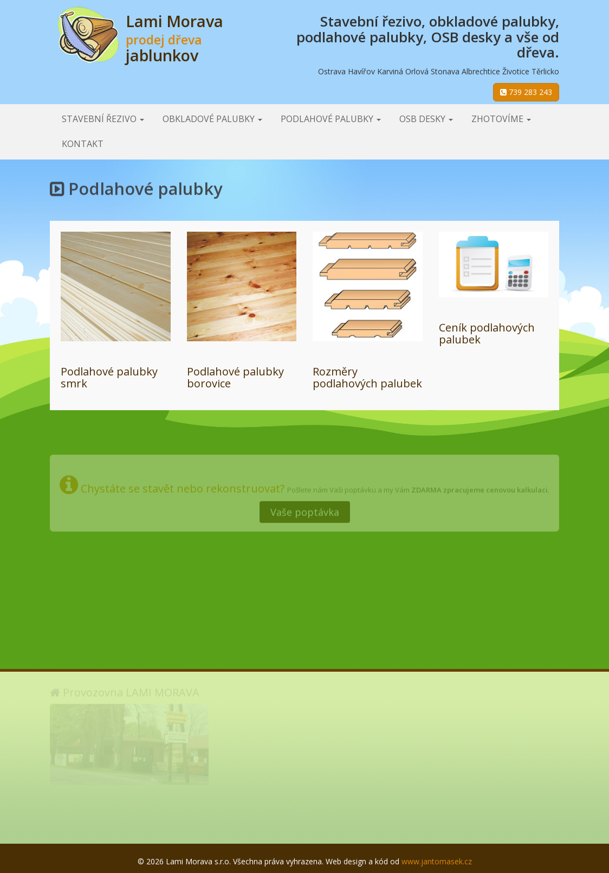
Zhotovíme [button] (501, 119)
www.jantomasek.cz (436, 861)
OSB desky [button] (426, 119)
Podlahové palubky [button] (331, 119)
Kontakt (82, 144)
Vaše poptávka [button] (304, 509)
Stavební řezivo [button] (103, 119)
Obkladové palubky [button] (212, 119)
